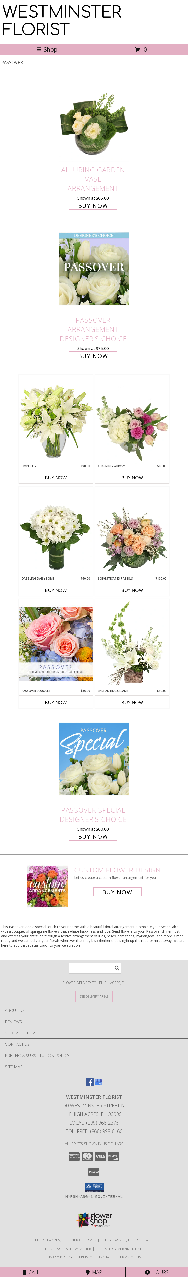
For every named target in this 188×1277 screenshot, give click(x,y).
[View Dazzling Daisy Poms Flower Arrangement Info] (56, 531)
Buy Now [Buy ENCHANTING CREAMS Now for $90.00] (132, 702)
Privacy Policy (59, 1257)
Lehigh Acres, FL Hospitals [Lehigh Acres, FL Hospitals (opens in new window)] (127, 1240)
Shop (47, 49)
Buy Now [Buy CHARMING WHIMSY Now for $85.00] (132, 478)
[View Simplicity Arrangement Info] (56, 419)
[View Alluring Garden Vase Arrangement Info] (94, 118)
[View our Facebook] (90, 1084)
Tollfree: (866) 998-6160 (94, 1131)
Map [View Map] (94, 1272)
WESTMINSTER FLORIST (61, 21)
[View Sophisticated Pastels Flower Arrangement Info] (132, 531)
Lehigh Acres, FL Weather (67, 1248)
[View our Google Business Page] (98, 1084)
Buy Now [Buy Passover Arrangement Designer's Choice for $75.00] (93, 356)
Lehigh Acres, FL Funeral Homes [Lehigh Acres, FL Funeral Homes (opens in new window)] (66, 1240)
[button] (94, 1187)
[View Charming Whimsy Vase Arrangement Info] (132, 419)
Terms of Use (130, 1257)
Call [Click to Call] (31, 1272)
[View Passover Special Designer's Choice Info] (94, 758)
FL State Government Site (120, 1248)
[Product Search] (95, 968)
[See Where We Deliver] (94, 996)
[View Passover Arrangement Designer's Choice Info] (94, 269)
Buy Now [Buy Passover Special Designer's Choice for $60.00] (93, 836)
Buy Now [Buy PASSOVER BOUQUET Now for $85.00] (56, 702)
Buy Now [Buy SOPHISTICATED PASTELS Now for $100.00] (132, 590)
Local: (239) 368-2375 (94, 1122)
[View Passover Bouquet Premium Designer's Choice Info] (56, 643)
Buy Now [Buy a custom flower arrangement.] (117, 892)
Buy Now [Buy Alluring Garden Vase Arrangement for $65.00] (93, 205)
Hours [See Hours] (157, 1272)
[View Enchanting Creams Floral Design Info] (132, 643)
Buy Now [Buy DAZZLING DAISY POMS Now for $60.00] (56, 590)
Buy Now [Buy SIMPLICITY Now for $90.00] (56, 478)
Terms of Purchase (95, 1257)
